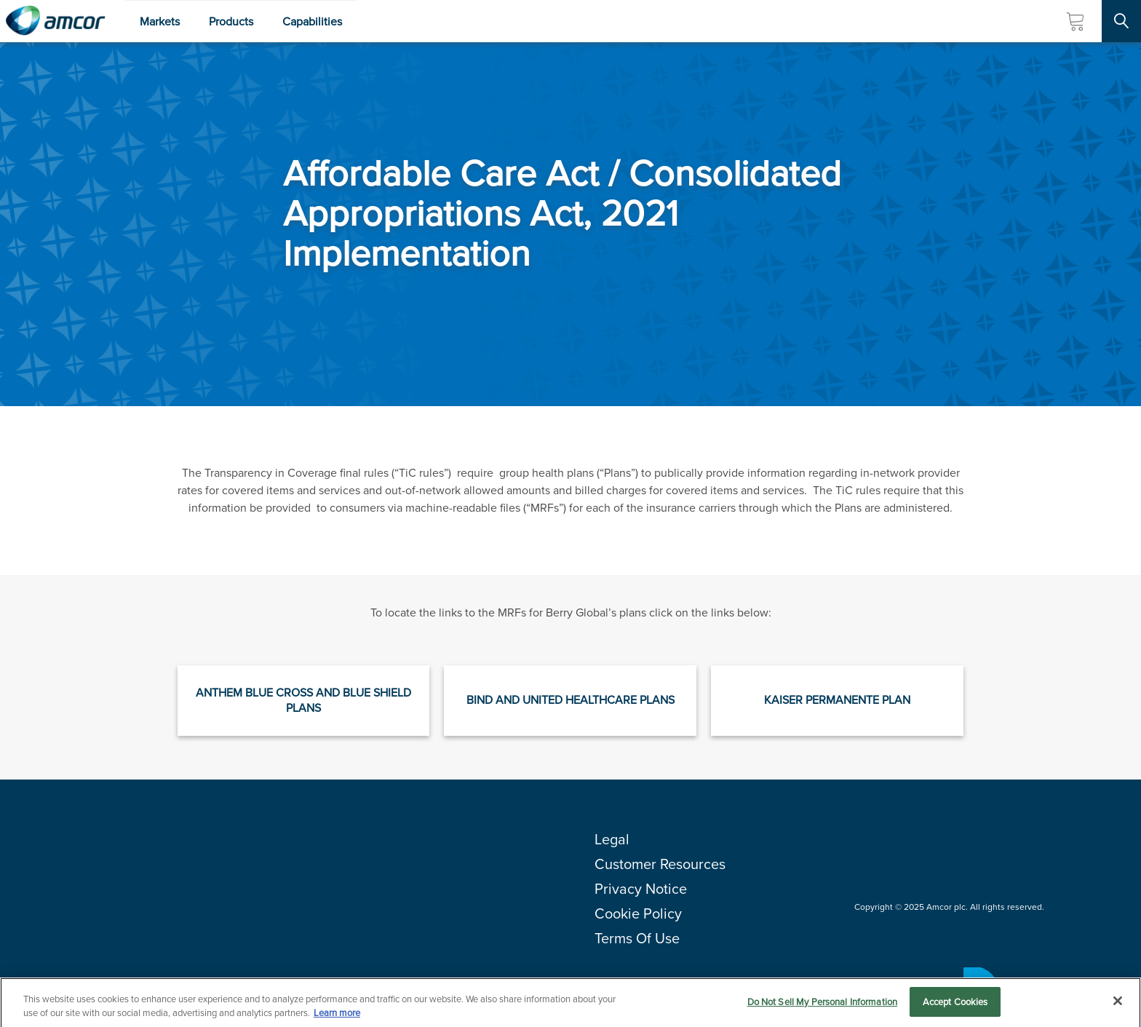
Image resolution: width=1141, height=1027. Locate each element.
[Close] (1118, 1005)
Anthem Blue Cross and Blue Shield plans (303, 700)
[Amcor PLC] (55, 21)
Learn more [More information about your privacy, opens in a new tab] (337, 1017)
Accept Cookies (955, 1006)
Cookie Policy (638, 913)
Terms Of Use (637, 938)
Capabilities (312, 21)
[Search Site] (1121, 21)
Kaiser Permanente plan (837, 699)
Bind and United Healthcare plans (570, 699)
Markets (160, 21)
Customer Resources (660, 864)
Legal (612, 839)
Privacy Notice (641, 889)
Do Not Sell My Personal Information (822, 1006)
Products (231, 21)
